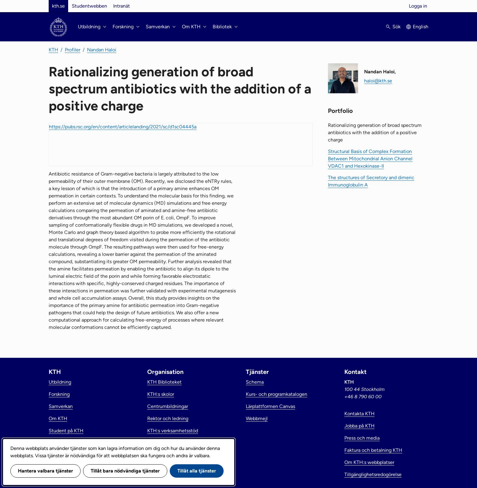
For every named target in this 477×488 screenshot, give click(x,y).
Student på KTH (66, 431)
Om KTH (58, 418)
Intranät (121, 6)
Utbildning (60, 382)
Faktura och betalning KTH (373, 450)
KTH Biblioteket (164, 382)
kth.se (58, 6)
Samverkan (61, 406)
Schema (255, 382)
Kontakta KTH (359, 414)
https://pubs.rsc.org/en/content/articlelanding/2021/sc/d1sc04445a (123, 127)
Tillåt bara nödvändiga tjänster (125, 471)
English (420, 27)
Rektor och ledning (167, 418)
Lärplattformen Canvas (270, 406)
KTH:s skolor (160, 394)
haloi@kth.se (378, 81)
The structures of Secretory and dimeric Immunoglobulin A (371, 181)
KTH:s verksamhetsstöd (172, 431)
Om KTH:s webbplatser (369, 462)
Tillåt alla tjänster (196, 471)
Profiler (72, 50)
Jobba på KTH (359, 426)
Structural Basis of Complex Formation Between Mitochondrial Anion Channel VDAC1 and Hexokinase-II (370, 158)
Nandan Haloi (101, 50)
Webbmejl (257, 418)
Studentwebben (89, 6)
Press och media (362, 438)
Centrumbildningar (167, 406)
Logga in (418, 6)
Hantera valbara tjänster (45, 471)
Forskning (59, 394)
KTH (53, 50)
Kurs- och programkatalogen (276, 394)
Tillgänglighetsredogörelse (373, 474)
